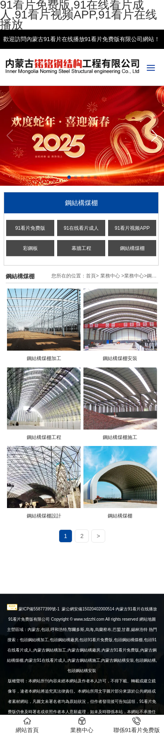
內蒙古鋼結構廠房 (83, 681)
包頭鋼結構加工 (34, 671)
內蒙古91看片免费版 (120, 681)
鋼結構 (149, 692)
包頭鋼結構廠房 (64, 671)
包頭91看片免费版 (96, 671)
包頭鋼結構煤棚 (128, 671)
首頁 (91, 276)
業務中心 (110, 276)
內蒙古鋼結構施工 (83, 692)
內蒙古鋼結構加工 (49, 681)
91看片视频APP (132, 228)
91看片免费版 (30, 228)
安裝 (117, 692)
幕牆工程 (81, 248)
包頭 (139, 692)
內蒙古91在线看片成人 (45, 692)
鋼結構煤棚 (132, 248)
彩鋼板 (30, 248)
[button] (154, 136)
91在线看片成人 (81, 228)
